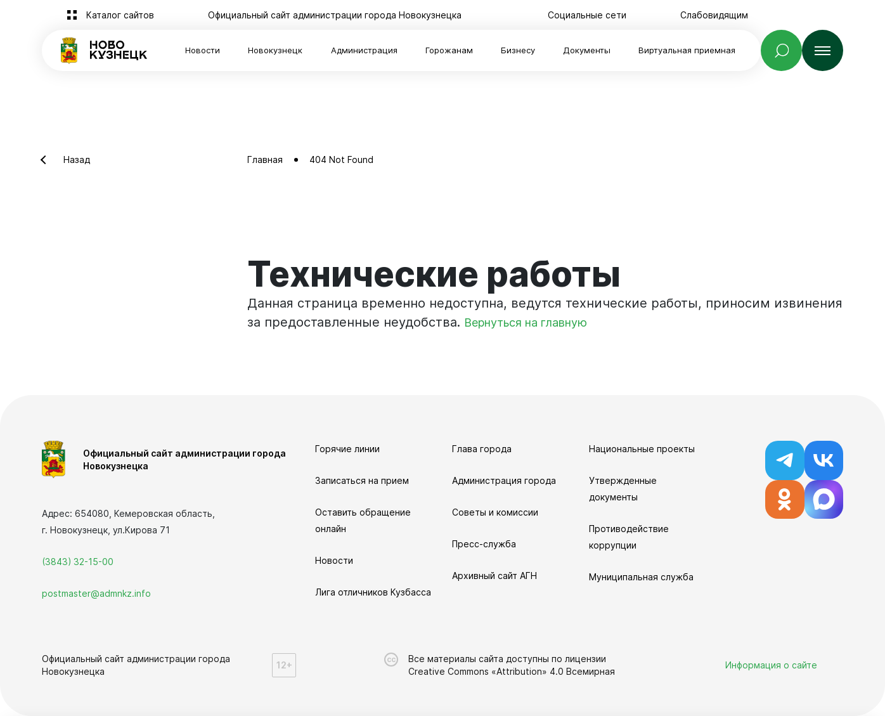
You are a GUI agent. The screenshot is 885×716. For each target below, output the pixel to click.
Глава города (482, 448)
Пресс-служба (484, 543)
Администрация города (504, 480)
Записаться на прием (362, 480)
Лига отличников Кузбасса (373, 592)
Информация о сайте (771, 665)
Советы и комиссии (495, 512)
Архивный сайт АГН (494, 575)
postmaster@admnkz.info (96, 593)
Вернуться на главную (525, 322)
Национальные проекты (642, 448)
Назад (76, 159)
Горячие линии (347, 448)
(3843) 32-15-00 (77, 561)
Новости (202, 50)
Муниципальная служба (641, 576)
